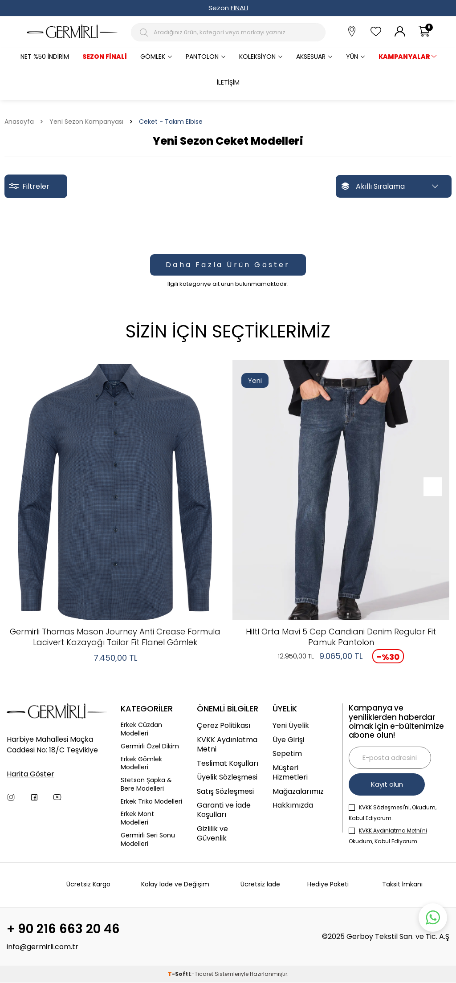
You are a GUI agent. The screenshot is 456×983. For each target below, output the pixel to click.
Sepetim (287, 753)
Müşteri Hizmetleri (290, 772)
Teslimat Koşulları (227, 763)
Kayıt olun (387, 784)
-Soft (178, 974)
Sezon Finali (104, 56)
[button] (430, 486)
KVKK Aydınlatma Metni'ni (393, 830)
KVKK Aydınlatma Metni (227, 744)
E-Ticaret (201, 974)
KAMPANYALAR (404, 56)
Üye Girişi (288, 739)
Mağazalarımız (298, 791)
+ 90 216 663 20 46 (63, 929)
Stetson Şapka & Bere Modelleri (146, 784)
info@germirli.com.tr (42, 947)
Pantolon (202, 56)
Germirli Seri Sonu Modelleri (148, 839)
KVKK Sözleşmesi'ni (384, 807)
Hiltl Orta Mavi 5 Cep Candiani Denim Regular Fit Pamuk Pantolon (341, 637)
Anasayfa (19, 122)
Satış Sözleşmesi (225, 791)
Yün (352, 56)
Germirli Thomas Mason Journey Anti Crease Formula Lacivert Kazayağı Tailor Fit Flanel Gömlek (115, 637)
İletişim (228, 82)
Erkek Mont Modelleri (137, 818)
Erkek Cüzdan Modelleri (141, 729)
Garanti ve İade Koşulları (224, 810)
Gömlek (152, 56)
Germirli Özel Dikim (150, 746)
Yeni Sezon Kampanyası (86, 122)
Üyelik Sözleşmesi (227, 777)
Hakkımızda (293, 805)
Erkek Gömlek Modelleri (141, 763)
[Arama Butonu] (145, 32)
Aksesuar (311, 56)
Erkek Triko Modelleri (151, 801)
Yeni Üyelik (291, 725)
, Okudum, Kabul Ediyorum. (392, 813)
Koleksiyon (257, 56)
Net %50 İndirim (44, 56)
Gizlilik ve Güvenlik (212, 833)
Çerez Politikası (223, 725)
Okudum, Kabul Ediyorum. (388, 836)
